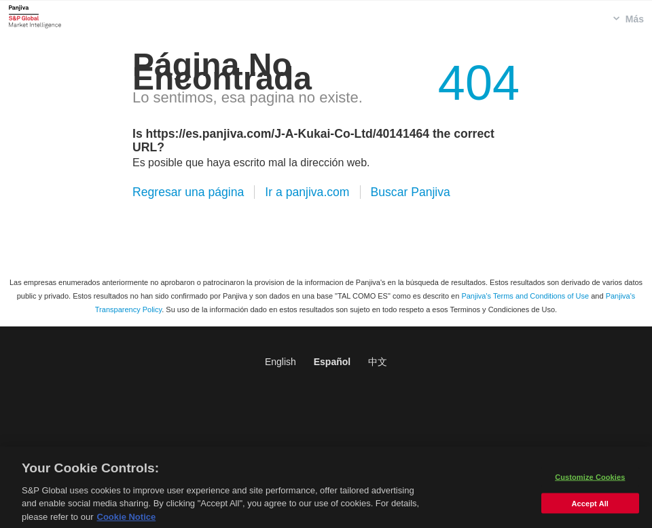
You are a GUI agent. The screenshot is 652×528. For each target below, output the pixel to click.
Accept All (590, 508)
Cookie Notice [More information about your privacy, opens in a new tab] (126, 522)
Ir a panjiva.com (307, 192)
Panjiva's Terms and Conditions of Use (525, 296)
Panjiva (35, 16)
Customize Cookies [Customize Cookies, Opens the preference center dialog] (590, 482)
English (280, 361)
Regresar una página (188, 192)
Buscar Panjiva (410, 192)
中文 (377, 361)
